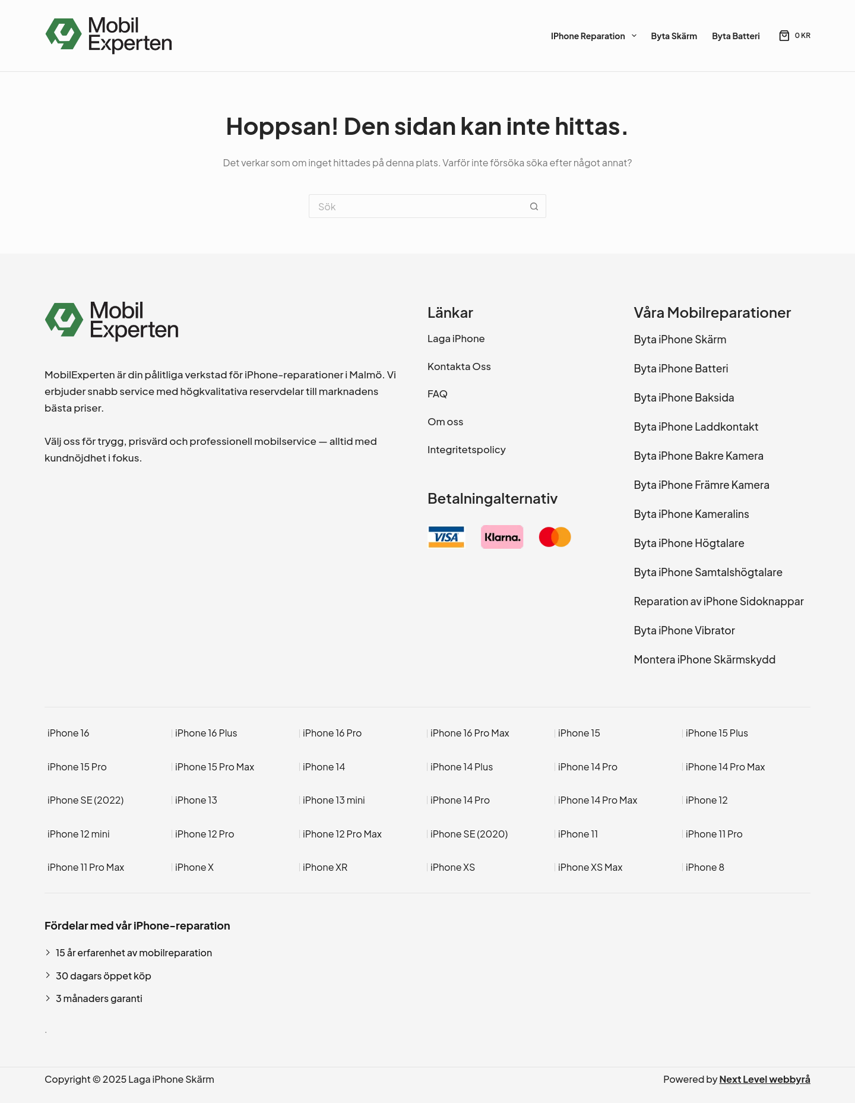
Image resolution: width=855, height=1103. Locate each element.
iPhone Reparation (596, 36)
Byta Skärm (674, 35)
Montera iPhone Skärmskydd (705, 659)
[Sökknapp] (534, 206)
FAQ (438, 393)
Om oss (445, 421)
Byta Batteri (736, 35)
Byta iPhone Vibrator (684, 630)
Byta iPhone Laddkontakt (696, 426)
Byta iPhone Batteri (681, 368)
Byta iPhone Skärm (680, 339)
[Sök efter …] (415, 206)
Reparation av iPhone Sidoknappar (719, 601)
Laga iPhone (456, 338)
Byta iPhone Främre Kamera (702, 484)
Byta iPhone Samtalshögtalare (708, 572)
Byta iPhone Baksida (684, 397)
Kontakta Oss (459, 366)
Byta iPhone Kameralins (691, 513)
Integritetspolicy (467, 449)
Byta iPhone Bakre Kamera (699, 455)
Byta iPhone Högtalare (689, 542)
